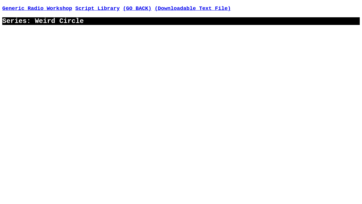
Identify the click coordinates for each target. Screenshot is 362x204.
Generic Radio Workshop (37, 8)
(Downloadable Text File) (193, 8)
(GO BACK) (137, 8)
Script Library (97, 8)
